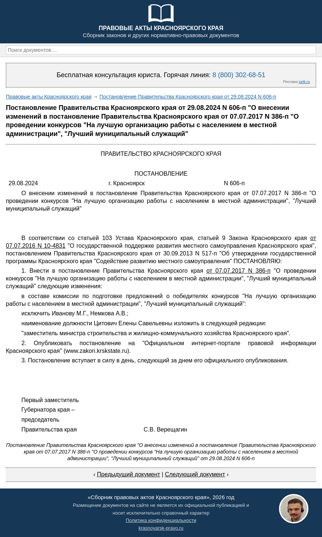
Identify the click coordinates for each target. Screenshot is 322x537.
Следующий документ (195, 474)
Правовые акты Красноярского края (49, 97)
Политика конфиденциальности (161, 520)
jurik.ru (304, 82)
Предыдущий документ (128, 474)
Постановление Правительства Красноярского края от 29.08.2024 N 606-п (188, 97)
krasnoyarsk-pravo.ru (161, 528)
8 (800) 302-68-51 (238, 75)
